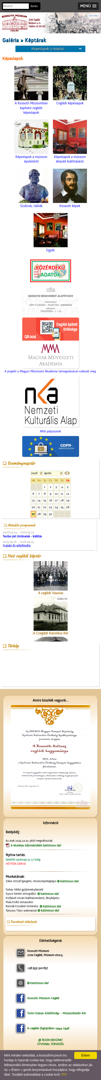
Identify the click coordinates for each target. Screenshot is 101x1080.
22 (44, 507)
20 (33, 507)
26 (67, 507)
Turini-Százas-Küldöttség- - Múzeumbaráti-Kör (56, 1013)
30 (50, 514)
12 (67, 493)
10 (56, 493)
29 (44, 514)
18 (62, 500)
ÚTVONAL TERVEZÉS (50, 1044)
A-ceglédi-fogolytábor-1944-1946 (48, 1028)
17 (56, 500)
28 (39, 514)
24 (56, 507)
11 (62, 493)
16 (50, 500)
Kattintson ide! (69, 881)
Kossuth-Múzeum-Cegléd (43, 998)
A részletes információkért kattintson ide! (36, 845)
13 (33, 500)
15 (44, 500)
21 (38, 507)
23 (50, 507)
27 (33, 514)
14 (38, 500)
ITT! (64, 1074)
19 (67, 500)
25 (62, 507)
